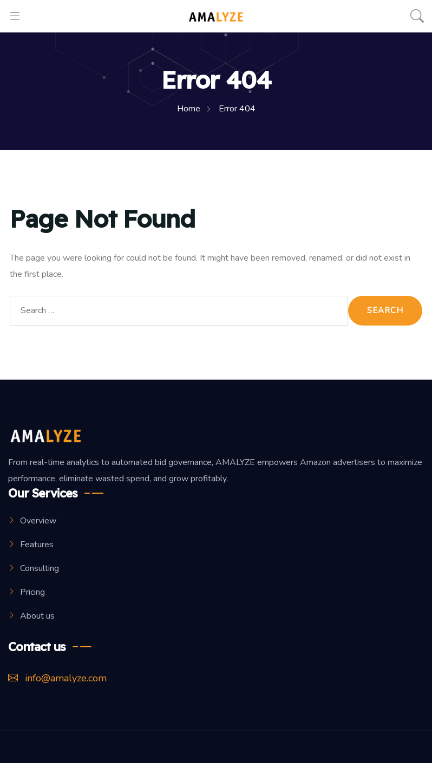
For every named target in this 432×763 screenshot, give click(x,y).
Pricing (32, 592)
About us (37, 616)
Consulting (39, 568)
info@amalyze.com (57, 678)
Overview (38, 521)
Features (37, 544)
